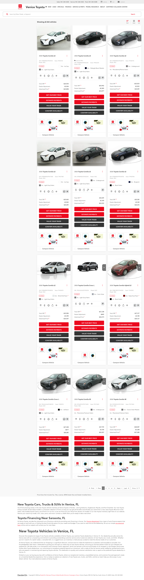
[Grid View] (134, 22)
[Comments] (64, 75)
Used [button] (54, 7)
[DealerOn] (22, 575)
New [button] (49, 7)
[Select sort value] (128, 22)
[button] (69, 38)
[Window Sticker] (67, 75)
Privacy (53, 575)
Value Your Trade (53, 105)
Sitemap (48, 575)
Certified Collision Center (116, 7)
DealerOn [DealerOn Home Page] (42, 575)
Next (119, 488)
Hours (77, 575)
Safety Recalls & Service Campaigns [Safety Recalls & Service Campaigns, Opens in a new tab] (65, 575)
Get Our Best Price (53, 95)
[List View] (139, 22)
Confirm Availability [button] (53, 111)
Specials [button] (60, 7)
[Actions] (67, 55)
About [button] (102, 7)
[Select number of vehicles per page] (136, 488)
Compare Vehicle (48, 135)
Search (133, 14)
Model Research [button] (92, 7)
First (91, 488)
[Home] (46, 7)
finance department (93, 521)
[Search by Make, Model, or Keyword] (69, 14)
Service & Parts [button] (79, 7)
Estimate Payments (54, 100)
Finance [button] (68, 7)
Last (126, 488)
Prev (98, 488)
